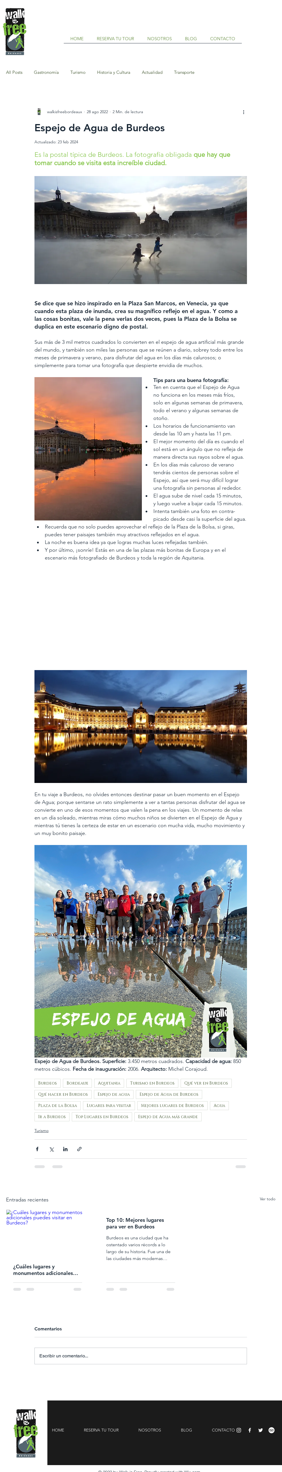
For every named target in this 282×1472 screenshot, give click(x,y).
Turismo (78, 72)
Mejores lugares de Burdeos (172, 1105)
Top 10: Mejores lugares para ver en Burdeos (135, 1223)
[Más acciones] (243, 111)
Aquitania (109, 1083)
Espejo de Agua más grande (168, 1117)
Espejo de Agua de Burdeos (169, 1094)
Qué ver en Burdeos (206, 1083)
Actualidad (152, 72)
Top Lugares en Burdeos (102, 1117)
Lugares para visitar (109, 1105)
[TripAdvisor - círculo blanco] (272, 1430)
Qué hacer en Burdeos (63, 1094)
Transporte (184, 72)
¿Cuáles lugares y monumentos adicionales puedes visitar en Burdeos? (45, 1269)
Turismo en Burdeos (152, 1083)
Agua (219, 1105)
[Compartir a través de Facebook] (37, 1149)
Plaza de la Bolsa (57, 1105)
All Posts (14, 72)
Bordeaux (77, 1083)
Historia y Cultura (113, 72)
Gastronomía (46, 72)
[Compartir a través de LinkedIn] (65, 1149)
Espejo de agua (114, 1094)
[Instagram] (239, 1430)
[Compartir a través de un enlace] (79, 1149)
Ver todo (267, 1198)
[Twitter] (261, 1430)
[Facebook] (250, 1430)
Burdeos (47, 1083)
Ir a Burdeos (52, 1117)
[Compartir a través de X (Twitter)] (51, 1149)
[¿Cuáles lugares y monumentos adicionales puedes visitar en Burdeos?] (47, 1233)
